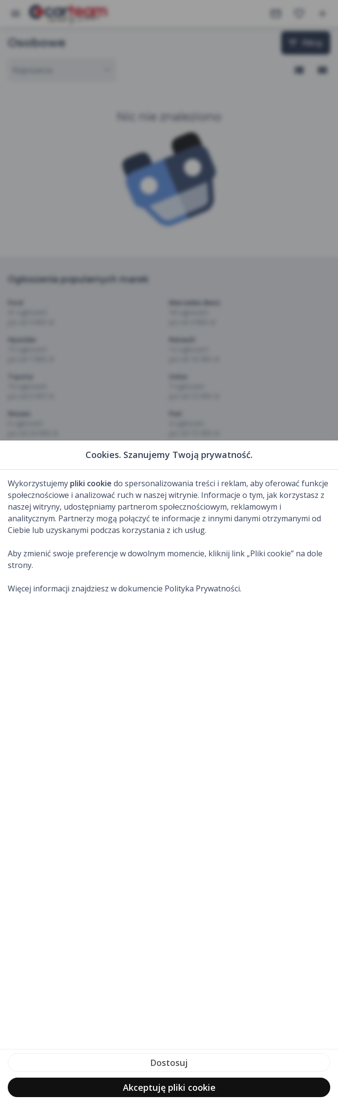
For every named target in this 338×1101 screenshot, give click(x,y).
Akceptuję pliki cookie (169, 1087)
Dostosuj (169, 1062)
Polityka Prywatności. (203, 588)
